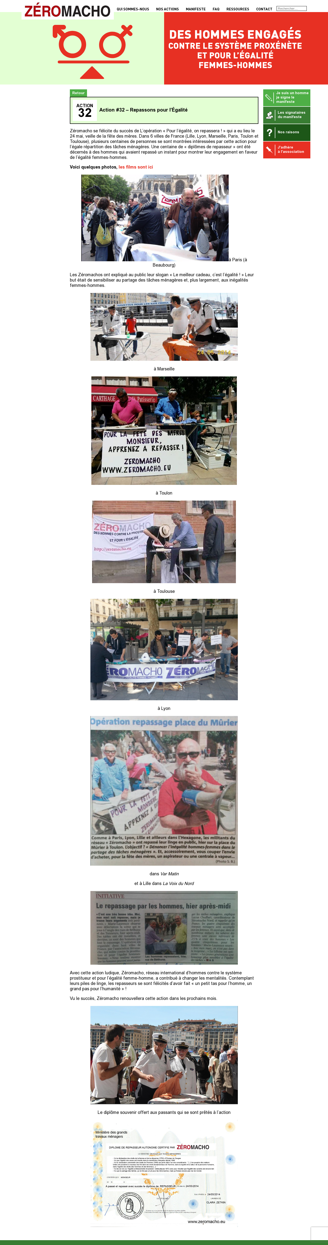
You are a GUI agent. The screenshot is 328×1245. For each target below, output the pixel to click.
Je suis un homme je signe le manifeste (286, 98)
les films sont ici (136, 167)
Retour (78, 93)
